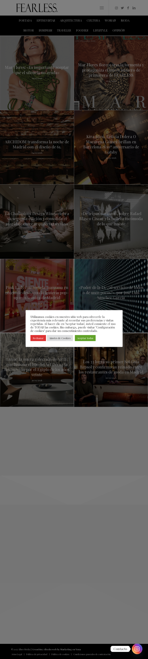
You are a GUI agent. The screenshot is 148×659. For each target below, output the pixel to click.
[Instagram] (137, 649)
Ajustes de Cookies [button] (60, 338)
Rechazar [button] (38, 338)
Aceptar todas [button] (85, 338)
